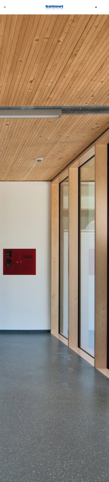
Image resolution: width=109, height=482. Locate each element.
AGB (31, 474)
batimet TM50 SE (15, 293)
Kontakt (76, 222)
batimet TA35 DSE (85, 293)
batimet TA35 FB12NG (53, 293)
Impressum (8, 474)
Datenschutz (21, 474)
